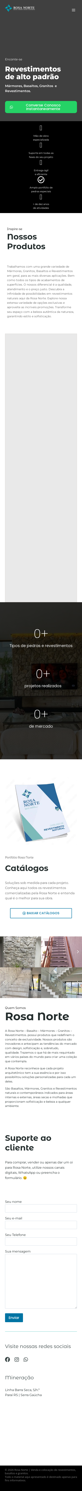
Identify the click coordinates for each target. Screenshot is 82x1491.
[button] (4, 952)
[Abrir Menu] (73, 10)
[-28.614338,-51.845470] (41, 1435)
